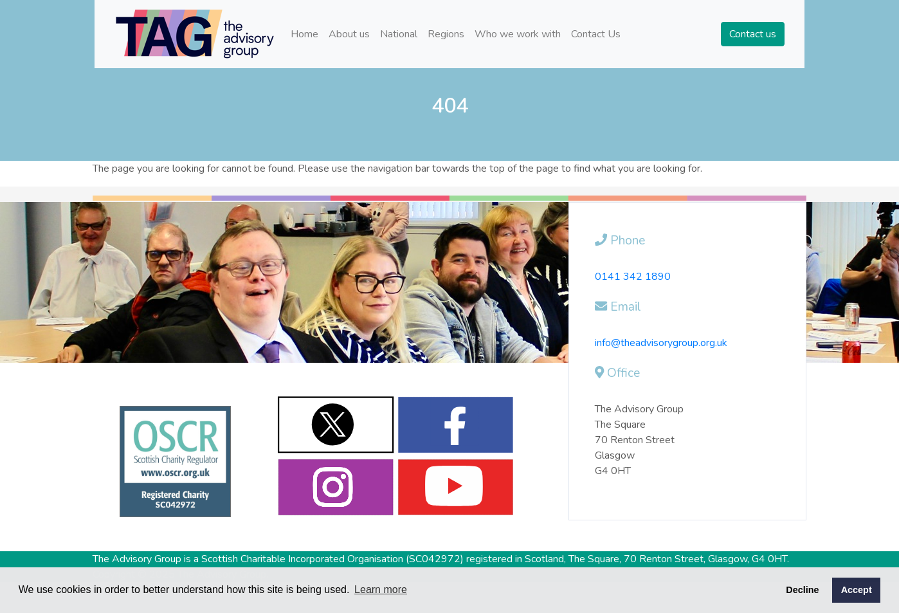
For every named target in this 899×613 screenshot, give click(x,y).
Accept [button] (856, 590)
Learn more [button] (380, 589)
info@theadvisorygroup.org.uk (661, 343)
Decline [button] (802, 590)
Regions (446, 34)
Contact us (752, 34)
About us (349, 34)
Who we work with (518, 34)
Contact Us (596, 34)
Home (304, 34)
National (398, 34)
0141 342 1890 (633, 277)
